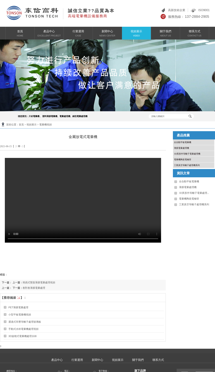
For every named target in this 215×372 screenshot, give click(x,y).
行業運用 (78, 34)
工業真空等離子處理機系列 (187, 165)
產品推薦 (183, 135)
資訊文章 (183, 173)
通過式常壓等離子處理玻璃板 (24, 321)
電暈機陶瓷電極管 (182, 159)
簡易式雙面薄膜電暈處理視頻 (34, 282)
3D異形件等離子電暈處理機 (187, 154)
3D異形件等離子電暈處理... (194, 193)
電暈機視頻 (45, 124)
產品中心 (49, 34)
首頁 (20, 34)
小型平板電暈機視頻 (19, 314)
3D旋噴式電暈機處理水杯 (22, 336)
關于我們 (166, 34)
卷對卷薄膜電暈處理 (29, 287)
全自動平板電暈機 (182, 142)
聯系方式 (194, 34)
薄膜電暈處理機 (181, 148)
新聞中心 (107, 34)
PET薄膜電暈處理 (18, 307)
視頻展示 (136, 34)
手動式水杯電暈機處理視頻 (23, 328)
